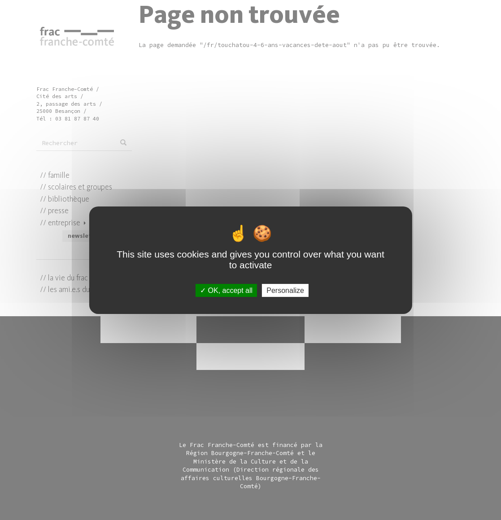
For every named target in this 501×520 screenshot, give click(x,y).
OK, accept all (226, 290)
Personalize (285, 290)
